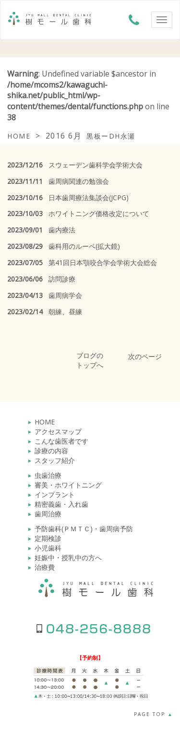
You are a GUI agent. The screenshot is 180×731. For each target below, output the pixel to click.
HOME (45, 421)
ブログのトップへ (89, 360)
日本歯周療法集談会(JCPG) (68, 197)
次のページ (145, 356)
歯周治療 (48, 513)
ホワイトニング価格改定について (78, 213)
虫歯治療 (48, 475)
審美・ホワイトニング (68, 484)
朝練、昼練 (44, 311)
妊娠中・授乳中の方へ (68, 557)
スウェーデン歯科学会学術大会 (75, 164)
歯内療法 (41, 229)
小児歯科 (48, 547)
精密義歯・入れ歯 (61, 504)
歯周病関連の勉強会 (58, 181)
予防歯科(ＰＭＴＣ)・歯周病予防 (84, 528)
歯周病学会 (44, 295)
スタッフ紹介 (55, 460)
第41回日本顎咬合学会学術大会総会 (82, 262)
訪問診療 (41, 278)
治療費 (45, 567)
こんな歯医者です (61, 441)
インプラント (55, 494)
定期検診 (48, 538)
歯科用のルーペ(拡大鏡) (63, 246)
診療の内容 (51, 450)
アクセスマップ (58, 431)
